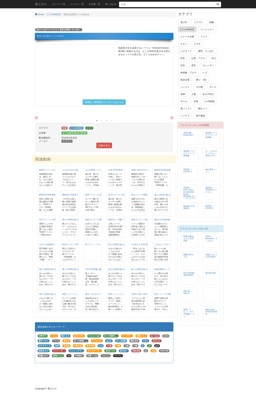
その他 (199, 87)
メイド (203, 36)
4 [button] (111, 120)
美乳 (193, 65)
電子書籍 (200, 115)
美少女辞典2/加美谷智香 (189, 274)
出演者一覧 (94, 4)
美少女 (183, 22)
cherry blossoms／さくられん (211, 238)
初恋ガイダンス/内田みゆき (143, 219)
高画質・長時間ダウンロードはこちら (104, 102)
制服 (211, 22)
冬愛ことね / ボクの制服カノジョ (189, 312)
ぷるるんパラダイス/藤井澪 (166, 244)
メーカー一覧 (77, 4)
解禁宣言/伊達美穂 (47, 195)
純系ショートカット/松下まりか (76, 294)
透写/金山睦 (210, 273)
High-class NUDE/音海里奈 (211, 311)
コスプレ (198, 22)
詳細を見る (104, 145)
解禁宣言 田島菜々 (70, 195)
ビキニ (183, 43)
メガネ (197, 43)
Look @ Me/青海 (115, 170)
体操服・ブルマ (188, 72)
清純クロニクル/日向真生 (211, 255)
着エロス (41, 4)
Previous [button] (36, 118)
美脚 (182, 94)
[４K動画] (209, 101)
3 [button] (106, 120)
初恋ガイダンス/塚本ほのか (97, 219)
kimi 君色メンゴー (211, 170)
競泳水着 (185, 79)
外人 (214, 58)
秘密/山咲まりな (188, 255)
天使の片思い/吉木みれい (142, 294)
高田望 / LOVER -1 (188, 170)
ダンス (212, 87)
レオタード (186, 51)
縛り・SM (201, 79)
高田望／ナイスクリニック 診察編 (212, 135)
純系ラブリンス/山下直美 (96, 195)
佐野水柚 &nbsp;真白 (188, 134)
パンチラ (185, 115)
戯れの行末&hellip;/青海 (164, 219)
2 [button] (101, 120)
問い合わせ (111, 4)
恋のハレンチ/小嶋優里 (164, 294)
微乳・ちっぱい (206, 51)
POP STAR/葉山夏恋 (94, 269)
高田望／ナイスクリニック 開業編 (190, 153)
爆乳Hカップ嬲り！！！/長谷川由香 (124, 219)
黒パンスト (186, 108)
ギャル (183, 101)
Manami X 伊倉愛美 (189, 207)
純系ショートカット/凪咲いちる (122, 294)
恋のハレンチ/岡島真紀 (141, 195)
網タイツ (202, 108)
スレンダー (208, 65)
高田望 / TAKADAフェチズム (211, 190)
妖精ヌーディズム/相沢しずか (52, 170)
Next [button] (172, 118)
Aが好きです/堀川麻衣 (141, 244)
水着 (196, 101)
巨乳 (182, 58)
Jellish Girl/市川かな (140, 170)
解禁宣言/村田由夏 (162, 170)
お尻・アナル (198, 58)
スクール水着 (187, 36)
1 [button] (96, 120)
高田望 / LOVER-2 (209, 207)
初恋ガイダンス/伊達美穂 (73, 244)
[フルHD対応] (54, 14)
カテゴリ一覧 (58, 4)
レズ (205, 72)
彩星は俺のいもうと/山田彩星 (189, 238)
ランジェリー (207, 29)
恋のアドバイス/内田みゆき (51, 219)
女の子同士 (208, 94)
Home (39, 14)
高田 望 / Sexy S (188, 292)
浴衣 (182, 65)
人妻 (193, 94)
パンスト (185, 87)
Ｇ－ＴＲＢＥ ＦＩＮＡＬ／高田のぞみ (211, 153)
